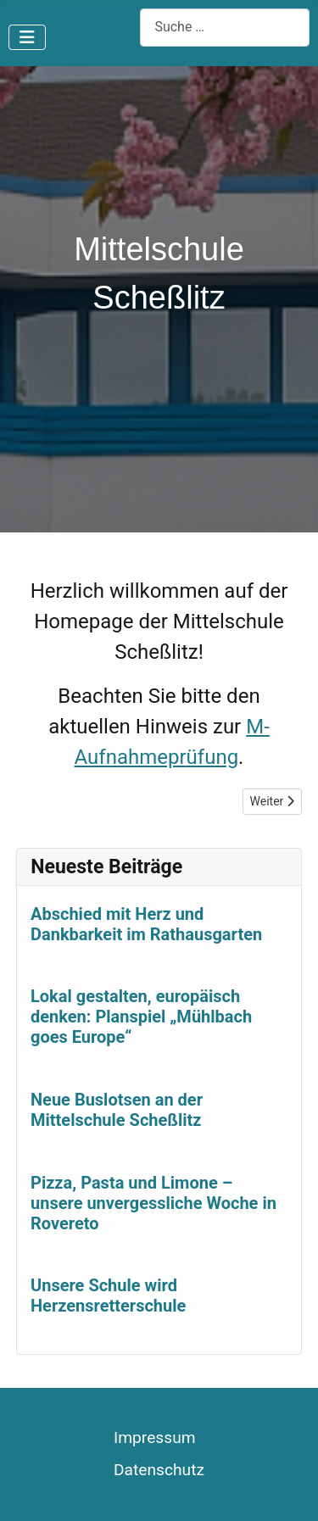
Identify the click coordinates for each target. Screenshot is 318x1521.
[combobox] (225, 27)
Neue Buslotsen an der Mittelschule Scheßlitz (117, 1109)
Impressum (155, 1437)
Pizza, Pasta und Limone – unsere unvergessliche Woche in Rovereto (153, 1203)
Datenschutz (159, 1469)
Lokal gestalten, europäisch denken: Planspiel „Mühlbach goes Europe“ (141, 1017)
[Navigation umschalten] (27, 37)
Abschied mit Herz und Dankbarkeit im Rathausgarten (146, 924)
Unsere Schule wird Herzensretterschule (108, 1296)
